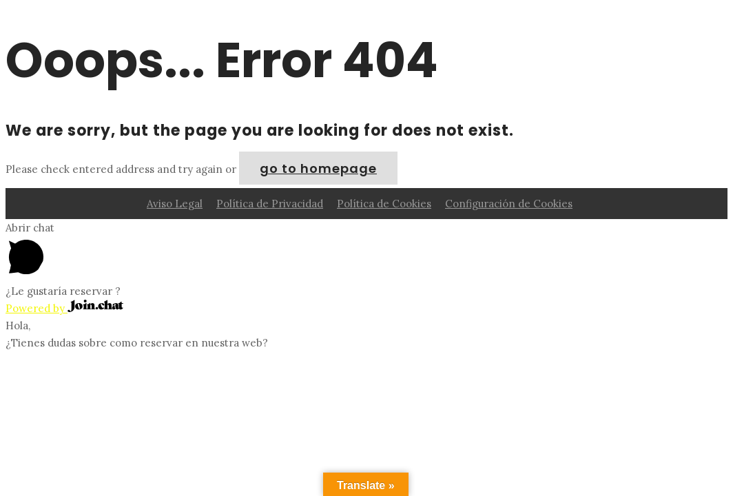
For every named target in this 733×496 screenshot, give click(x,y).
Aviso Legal (175, 203)
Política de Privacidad (269, 203)
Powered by (64, 308)
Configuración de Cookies (508, 203)
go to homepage (318, 168)
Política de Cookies (384, 203)
